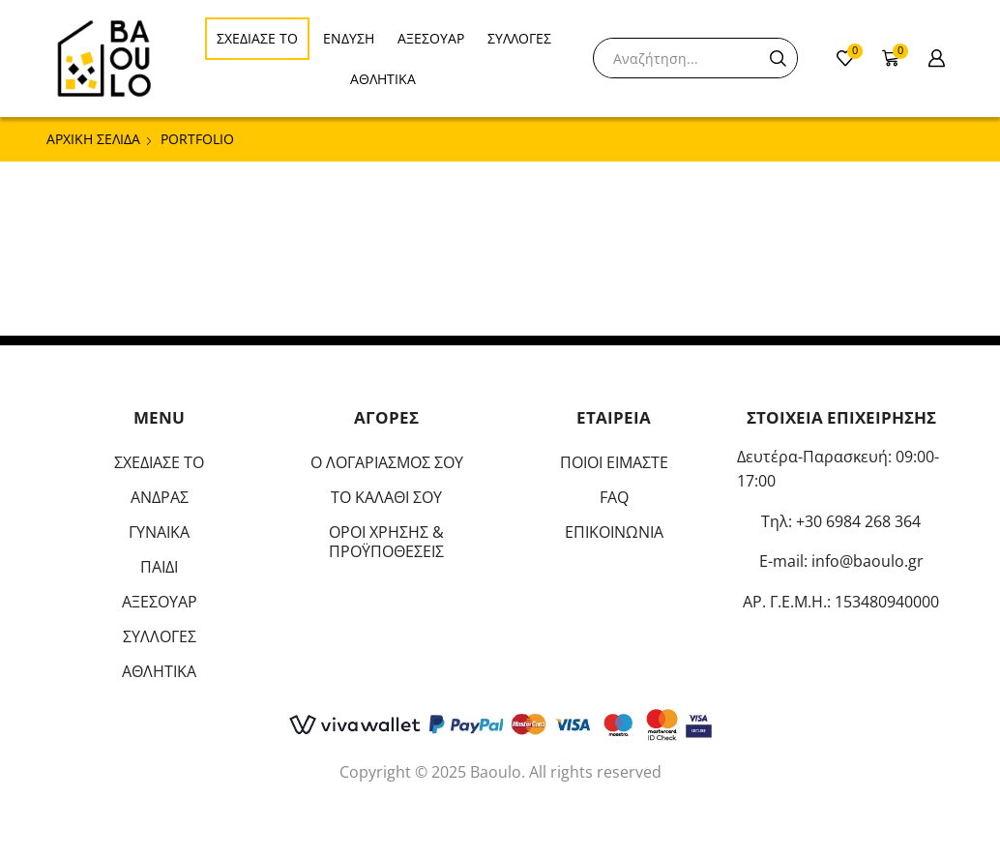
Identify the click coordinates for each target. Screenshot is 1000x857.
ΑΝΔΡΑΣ (160, 497)
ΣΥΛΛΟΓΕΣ (519, 38)
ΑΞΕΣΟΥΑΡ (430, 38)
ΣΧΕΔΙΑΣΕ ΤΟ (257, 38)
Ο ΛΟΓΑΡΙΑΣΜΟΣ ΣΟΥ (386, 462)
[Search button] (777, 58)
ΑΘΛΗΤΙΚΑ (383, 79)
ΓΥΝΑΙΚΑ (159, 532)
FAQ (614, 497)
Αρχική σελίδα (93, 139)
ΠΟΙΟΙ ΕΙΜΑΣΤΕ (614, 462)
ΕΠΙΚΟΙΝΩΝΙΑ (614, 532)
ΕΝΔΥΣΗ (348, 38)
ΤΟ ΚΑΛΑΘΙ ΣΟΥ (386, 497)
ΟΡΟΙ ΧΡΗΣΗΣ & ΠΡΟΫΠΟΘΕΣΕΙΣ (386, 541)
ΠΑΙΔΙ (159, 566)
